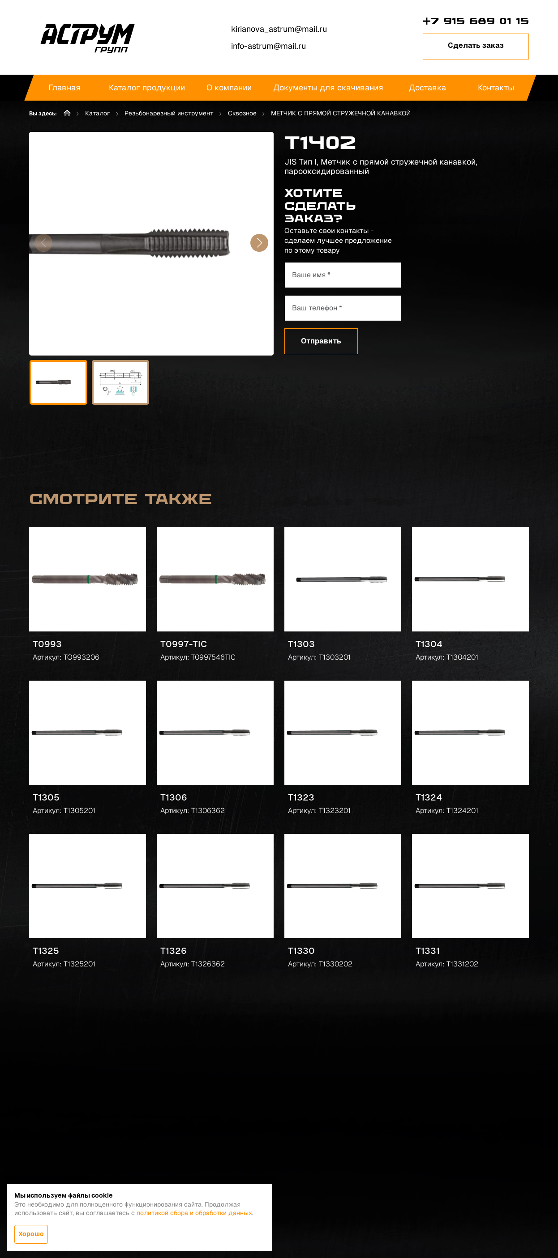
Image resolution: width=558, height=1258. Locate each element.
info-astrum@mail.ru (268, 46)
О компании (229, 87)
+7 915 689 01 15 (476, 21)
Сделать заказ (476, 45)
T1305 (46, 797)
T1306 (173, 797)
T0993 (47, 644)
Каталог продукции (147, 87)
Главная (64, 87)
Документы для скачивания (328, 87)
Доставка (427, 87)
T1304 (429, 644)
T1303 (301, 644)
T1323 (301, 797)
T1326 (173, 951)
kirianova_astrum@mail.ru (279, 29)
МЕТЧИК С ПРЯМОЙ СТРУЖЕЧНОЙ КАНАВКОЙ (341, 113)
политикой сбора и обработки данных (194, 1213)
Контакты (496, 87)
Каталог (97, 113)
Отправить (321, 341)
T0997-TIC (183, 644)
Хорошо (31, 1233)
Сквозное (242, 113)
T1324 (429, 797)
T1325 (46, 951)
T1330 (301, 951)
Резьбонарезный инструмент (169, 113)
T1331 (428, 951)
